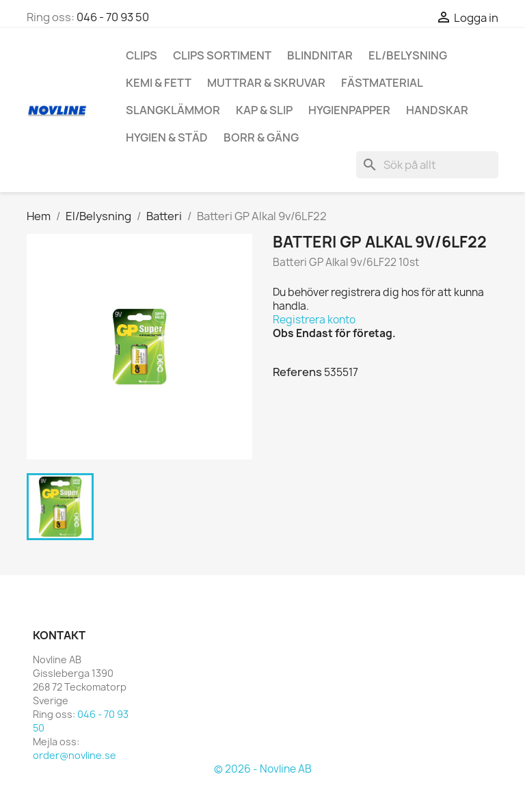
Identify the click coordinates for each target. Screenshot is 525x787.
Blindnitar (320, 55)
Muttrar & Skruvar (266, 82)
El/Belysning (407, 55)
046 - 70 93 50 (113, 17)
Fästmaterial (382, 82)
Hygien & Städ (167, 137)
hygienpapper (349, 110)
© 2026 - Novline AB (263, 769)
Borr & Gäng (261, 137)
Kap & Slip (264, 110)
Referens (297, 372)
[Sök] (427, 164)
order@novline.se (74, 755)
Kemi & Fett (158, 82)
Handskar (437, 110)
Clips (141, 55)
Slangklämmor (173, 110)
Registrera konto (314, 319)
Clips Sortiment (222, 55)
